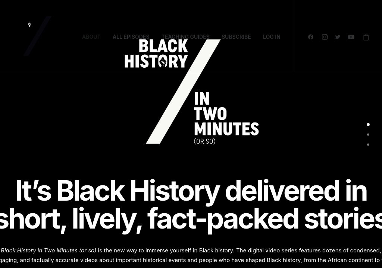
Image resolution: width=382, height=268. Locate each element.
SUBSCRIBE (236, 37)
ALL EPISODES (131, 37)
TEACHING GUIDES (186, 37)
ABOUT (91, 37)
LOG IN (272, 37)
